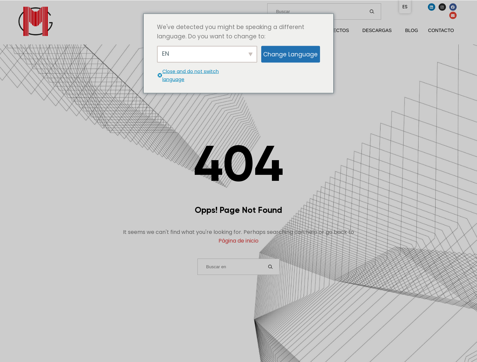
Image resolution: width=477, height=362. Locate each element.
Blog (411, 30)
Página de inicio (238, 241)
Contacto (441, 30)
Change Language (290, 54)
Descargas (377, 30)
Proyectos (334, 30)
